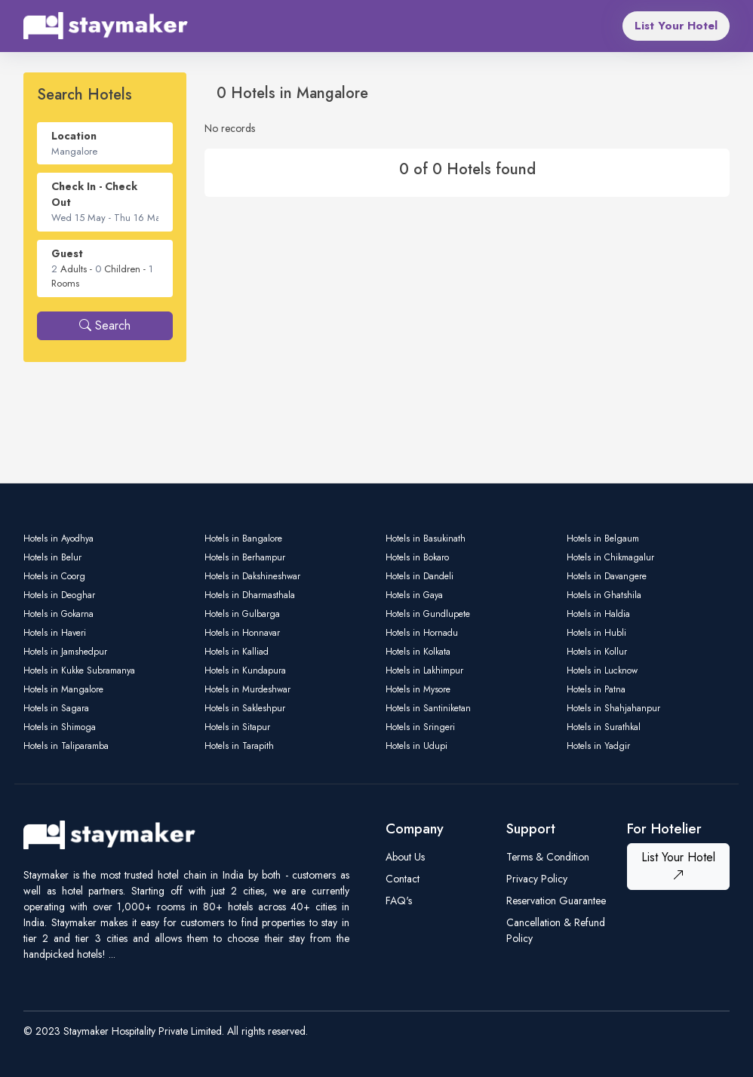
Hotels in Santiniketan (428, 708)
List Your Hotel (676, 25)
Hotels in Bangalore (243, 538)
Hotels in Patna (596, 689)
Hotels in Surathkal (604, 727)
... (112, 954)
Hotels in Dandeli (419, 576)
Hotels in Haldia (598, 614)
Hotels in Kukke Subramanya (79, 670)
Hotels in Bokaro (417, 557)
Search (105, 325)
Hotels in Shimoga (59, 727)
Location (74, 135)
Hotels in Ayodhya (58, 538)
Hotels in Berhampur (244, 557)
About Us (405, 856)
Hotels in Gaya (414, 595)
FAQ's (399, 900)
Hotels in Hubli (596, 633)
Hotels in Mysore (418, 689)
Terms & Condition (547, 856)
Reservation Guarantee (556, 900)
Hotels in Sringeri (420, 727)
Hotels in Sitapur (237, 727)
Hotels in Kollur (597, 651)
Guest (67, 253)
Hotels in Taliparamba (66, 746)
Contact (403, 878)
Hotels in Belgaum (603, 538)
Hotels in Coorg (54, 576)
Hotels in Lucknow (602, 670)
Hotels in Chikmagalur (610, 557)
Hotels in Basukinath (426, 538)
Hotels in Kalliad (236, 651)
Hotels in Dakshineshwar (252, 576)
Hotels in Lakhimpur (424, 670)
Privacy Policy (536, 878)
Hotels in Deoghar (59, 595)
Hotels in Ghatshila (604, 595)
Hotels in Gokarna (58, 614)
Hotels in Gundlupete (428, 614)
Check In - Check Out (94, 194)
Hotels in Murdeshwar (247, 689)
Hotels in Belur (52, 557)
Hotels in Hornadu (422, 633)
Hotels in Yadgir (598, 746)
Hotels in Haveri (54, 633)
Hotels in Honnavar (242, 633)
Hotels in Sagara (56, 708)
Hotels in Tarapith (239, 746)
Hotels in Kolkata (418, 651)
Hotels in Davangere (607, 576)
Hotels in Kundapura (245, 670)
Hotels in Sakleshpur (244, 708)
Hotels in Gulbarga (242, 614)
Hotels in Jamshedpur (65, 651)
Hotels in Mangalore (63, 689)
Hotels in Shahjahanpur (613, 708)
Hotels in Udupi (416, 746)
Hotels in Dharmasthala (249, 595)
